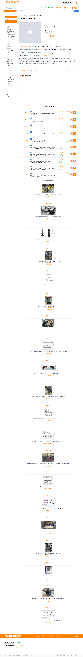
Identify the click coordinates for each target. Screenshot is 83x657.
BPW (7, 94)
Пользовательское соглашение (12, 649)
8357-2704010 (49, 262)
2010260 (26, 167)
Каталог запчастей (31, 2)
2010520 (26, 133)
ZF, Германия (9, 77)
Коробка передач (10, 29)
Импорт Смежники (10, 63)
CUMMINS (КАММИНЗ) (11, 79)
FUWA (8, 90)
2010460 (26, 126)
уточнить (50, 32)
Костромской (9, 59)
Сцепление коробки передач (10, 27)
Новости (67, 636)
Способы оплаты (38, 46)
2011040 (26, 140)
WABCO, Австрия (10, 75)
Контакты (54, 2)
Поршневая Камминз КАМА (10, 70)
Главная (20, 15)
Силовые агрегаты (10, 46)
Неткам (76, 655)
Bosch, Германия (10, 73)
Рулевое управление (11, 34)
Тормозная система (11, 36)
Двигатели (9, 48)
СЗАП (8, 88)
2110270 (26, 112)
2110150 (26, 174)
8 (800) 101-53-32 (45, 55)
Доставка (42, 2)
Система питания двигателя (10, 21)
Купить (48, 203)
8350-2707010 (49, 554)
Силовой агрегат (10, 17)
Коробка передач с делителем (10, 32)
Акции (37, 2)
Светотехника (9, 81)
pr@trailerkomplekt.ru (61, 53)
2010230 (26, 161)
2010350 (26, 147)
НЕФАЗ (8, 65)
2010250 (26, 154)
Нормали (8, 44)
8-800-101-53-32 (67, 2)
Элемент (8, 61)
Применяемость (58, 46)
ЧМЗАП (8, 96)
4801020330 (49, 307)
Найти (76, 10)
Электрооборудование (11, 38)
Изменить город (71, 70)
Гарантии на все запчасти (11, 647)
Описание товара (25, 46)
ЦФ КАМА (52, 644)
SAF (7, 92)
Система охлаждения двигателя (11, 24)
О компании (48, 2)
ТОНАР (8, 83)
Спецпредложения (10, 67)
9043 (49, 464)
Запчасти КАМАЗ (10, 42)
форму (40, 53)
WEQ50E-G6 (49, 599)
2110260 (26, 119)
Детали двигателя (10, 19)
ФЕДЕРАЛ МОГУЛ (10, 57)
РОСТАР (8, 52)
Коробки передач (10, 50)
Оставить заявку (57, 7)
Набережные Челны (11, 8)
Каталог (7, 10)
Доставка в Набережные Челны (30, 70)
